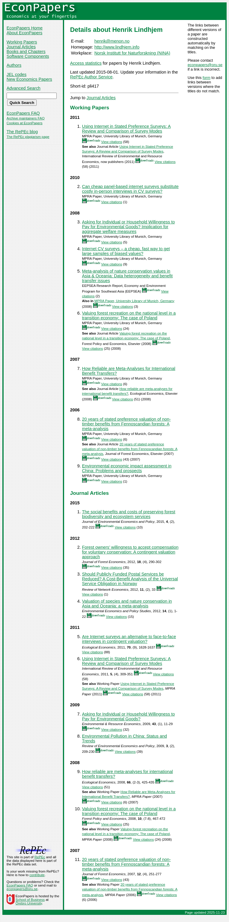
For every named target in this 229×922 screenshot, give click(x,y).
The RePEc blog (22, 131)
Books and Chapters (26, 51)
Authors (14, 65)
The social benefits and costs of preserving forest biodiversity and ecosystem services (128, 514)
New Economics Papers (29, 79)
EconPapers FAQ (23, 113)
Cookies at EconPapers (24, 123)
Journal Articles (21, 46)
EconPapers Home (25, 28)
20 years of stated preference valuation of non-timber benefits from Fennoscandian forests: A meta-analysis (126, 424)
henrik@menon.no (111, 41)
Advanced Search (24, 88)
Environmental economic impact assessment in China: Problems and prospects (126, 468)
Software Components (28, 56)
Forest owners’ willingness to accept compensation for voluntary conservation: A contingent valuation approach (130, 552)
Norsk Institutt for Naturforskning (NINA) (132, 53)
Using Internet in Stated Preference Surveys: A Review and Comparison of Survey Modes (126, 128)
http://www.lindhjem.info (116, 47)
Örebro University (29, 903)
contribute (37, 875)
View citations (111, 142)
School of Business (30, 899)
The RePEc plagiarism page (28, 137)
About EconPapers (24, 32)
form (207, 77)
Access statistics (86, 63)
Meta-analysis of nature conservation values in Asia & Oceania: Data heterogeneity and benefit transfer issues (127, 276)
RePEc (39, 857)
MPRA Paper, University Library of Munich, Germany (134, 301)
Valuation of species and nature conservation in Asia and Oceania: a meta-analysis (127, 603)
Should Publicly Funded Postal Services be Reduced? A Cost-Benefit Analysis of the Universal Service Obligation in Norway (130, 579)
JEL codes (17, 74)
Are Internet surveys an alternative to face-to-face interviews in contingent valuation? (129, 639)
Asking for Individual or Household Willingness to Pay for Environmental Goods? (128, 716)
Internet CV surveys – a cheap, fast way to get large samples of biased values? (126, 251)
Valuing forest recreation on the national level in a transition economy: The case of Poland (129, 315)
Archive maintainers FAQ (25, 118)
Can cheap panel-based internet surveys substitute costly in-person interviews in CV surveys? (130, 189)
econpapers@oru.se (205, 65)
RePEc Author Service (91, 76)
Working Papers (22, 42)
